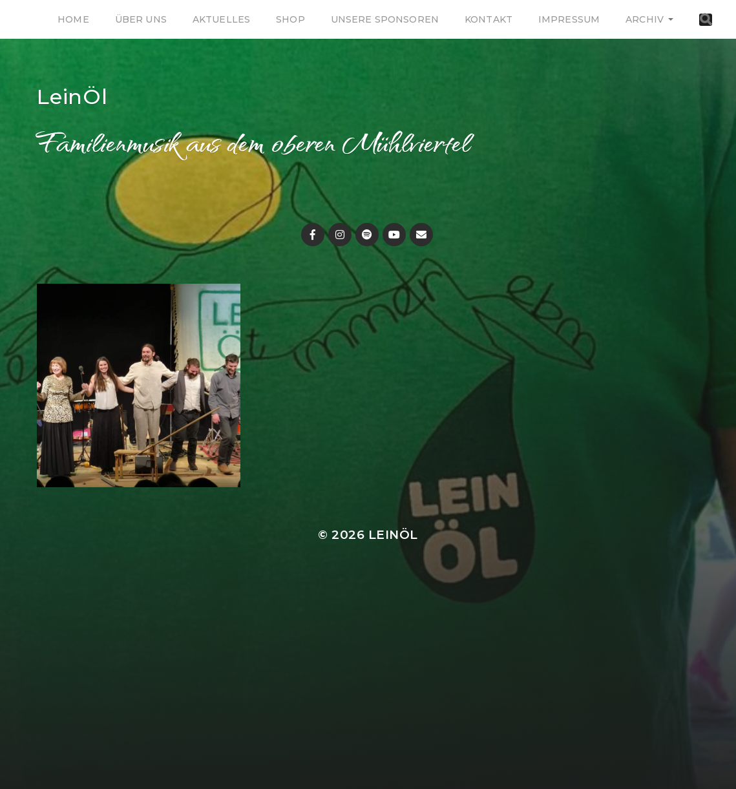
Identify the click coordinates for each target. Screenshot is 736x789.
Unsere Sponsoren (385, 19)
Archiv (645, 19)
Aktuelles (221, 19)
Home (73, 19)
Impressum (569, 19)
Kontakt (488, 19)
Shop (290, 19)
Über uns (141, 19)
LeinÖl (72, 96)
